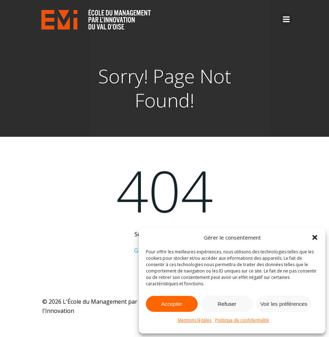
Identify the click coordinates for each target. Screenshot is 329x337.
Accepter (171, 304)
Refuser (227, 304)
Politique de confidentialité (242, 320)
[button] (314, 237)
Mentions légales (195, 320)
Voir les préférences (283, 304)
